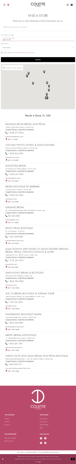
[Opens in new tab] (14, 137)
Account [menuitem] (7, 425)
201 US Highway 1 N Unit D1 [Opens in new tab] (15, 231)
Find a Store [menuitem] (43, 419)
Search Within (5, 43)
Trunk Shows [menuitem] (43, 422)
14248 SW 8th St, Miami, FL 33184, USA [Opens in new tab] (18, 190)
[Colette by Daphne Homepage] (38, 5)
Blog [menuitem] (41, 428)
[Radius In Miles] (38, 48)
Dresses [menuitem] (7, 419)
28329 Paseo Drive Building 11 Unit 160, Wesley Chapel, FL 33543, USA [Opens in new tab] (29, 359)
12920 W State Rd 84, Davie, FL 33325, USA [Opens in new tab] (19, 127)
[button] (4, 4)
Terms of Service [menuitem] (21, 452)
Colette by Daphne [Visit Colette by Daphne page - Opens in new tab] (25, 130)
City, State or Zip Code (7, 35)
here (39, 462)
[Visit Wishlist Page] (71, 4)
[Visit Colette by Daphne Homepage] (38, 399)
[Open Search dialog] (67, 4)
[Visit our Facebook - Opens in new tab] (41, 438)
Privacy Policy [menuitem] (42, 452)
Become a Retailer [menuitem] (10, 438)
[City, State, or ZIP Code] (38, 39)
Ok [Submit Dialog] (73, 459)
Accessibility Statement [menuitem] (31, 452)
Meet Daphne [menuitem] (44, 425)
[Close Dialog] (3, 459)
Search (38, 59)
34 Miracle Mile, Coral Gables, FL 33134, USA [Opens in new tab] (20, 169)
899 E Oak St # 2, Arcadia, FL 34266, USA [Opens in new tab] (18, 276)
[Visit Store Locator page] (8, 4)
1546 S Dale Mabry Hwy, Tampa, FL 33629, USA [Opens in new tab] (20, 317)
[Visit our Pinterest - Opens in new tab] (41, 443)
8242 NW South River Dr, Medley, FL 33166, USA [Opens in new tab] (21, 148)
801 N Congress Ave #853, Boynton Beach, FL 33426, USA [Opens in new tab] (25, 210)
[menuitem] (4, 4)
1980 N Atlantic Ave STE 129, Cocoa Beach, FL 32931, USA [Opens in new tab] (24, 296)
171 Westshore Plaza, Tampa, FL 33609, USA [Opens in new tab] (20, 338)
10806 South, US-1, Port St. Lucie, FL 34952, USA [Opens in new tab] (21, 255)
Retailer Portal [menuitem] (9, 441)
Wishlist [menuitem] (7, 422)
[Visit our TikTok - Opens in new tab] (45, 443)
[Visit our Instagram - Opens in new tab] (45, 438)
